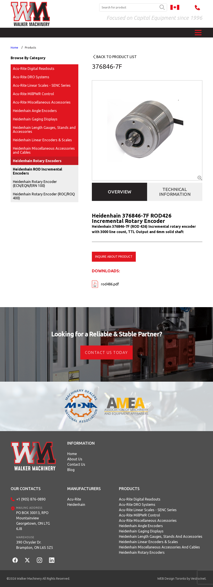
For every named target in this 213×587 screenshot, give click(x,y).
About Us (74, 459)
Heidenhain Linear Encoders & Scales (42, 140)
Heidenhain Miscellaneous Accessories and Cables (44, 150)
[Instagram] (39, 560)
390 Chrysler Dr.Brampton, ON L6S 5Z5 (34, 545)
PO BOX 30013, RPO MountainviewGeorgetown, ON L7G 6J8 (33, 521)
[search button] (162, 7)
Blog (71, 470)
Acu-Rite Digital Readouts (33, 69)
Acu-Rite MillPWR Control (33, 94)
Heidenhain (76, 505)
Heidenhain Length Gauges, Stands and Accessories (44, 129)
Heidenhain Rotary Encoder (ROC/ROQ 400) (44, 196)
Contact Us (76, 464)
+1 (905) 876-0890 (30, 499)
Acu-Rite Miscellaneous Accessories (42, 102)
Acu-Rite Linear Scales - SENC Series (42, 85)
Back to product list (116, 57)
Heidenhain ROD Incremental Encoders (37, 171)
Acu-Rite (74, 499)
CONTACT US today (106, 352)
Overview (119, 191)
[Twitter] (27, 560)
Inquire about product (113, 256)
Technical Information (175, 192)
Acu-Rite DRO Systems (31, 77)
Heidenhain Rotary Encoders (37, 161)
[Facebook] (15, 560)
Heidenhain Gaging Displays (35, 119)
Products (30, 47)
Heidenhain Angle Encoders (35, 111)
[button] (198, 32)
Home (14, 47)
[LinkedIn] (51, 560)
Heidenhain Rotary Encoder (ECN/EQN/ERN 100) (35, 184)
